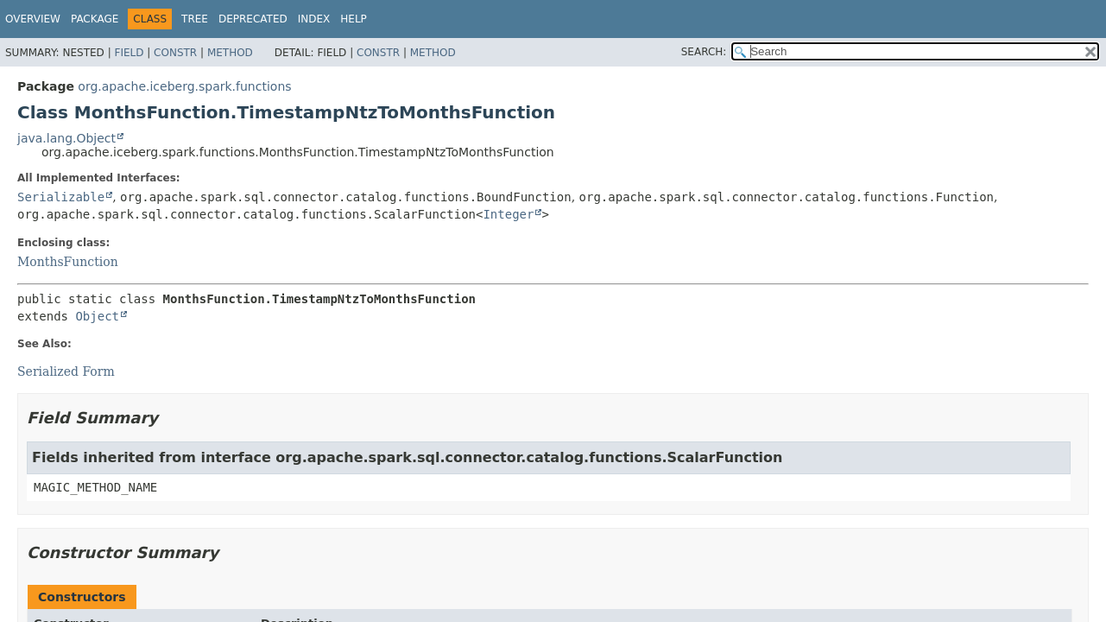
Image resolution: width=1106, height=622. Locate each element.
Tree (194, 19)
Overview (32, 19)
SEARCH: (704, 52)
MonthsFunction (67, 262)
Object (97, 316)
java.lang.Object (66, 138)
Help (353, 19)
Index (314, 19)
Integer (508, 214)
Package (94, 19)
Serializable (60, 197)
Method (230, 53)
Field (128, 53)
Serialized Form (66, 371)
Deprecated (253, 19)
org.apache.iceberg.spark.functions (184, 86)
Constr (175, 53)
